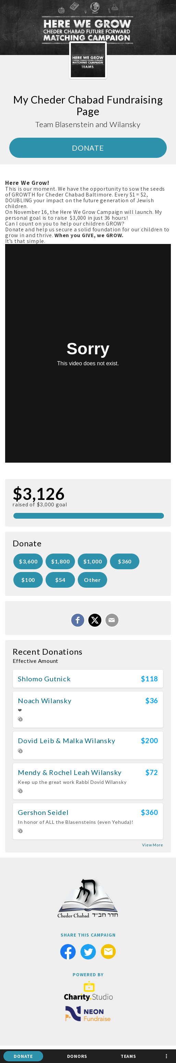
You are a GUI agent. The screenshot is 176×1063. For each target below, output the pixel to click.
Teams (128, 1056)
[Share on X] (95, 620)
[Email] (112, 620)
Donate (23, 1056)
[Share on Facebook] (78, 620)
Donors (77, 1056)
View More (152, 845)
